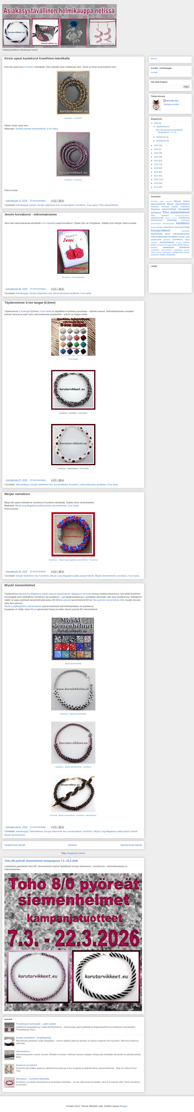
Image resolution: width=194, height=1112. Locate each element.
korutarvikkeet (68, 205)
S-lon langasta (48, 223)
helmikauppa (22, 293)
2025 (156, 145)
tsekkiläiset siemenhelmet (161, 250)
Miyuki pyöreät (63, 600)
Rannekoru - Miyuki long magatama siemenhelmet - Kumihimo (73, 560)
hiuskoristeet (156, 224)
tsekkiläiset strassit (182, 250)
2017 (156, 176)
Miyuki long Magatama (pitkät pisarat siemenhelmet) (40, 505)
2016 (156, 179)
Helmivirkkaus (23, 1051)
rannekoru (122, 576)
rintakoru (154, 242)
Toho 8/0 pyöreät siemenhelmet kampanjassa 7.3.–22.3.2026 (41, 860)
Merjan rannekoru (17, 494)
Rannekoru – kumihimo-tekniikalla (32, 1079)
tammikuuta (161, 141)
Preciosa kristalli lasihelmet (175, 206)
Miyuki (33, 609)
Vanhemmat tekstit (131, 845)
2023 (156, 153)
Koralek (154, 72)
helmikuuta (161, 137)
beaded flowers (171, 218)
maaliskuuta (161, 126)
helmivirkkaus (22, 484)
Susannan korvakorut (26, 1065)
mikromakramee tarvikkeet (66, 293)
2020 (156, 164)
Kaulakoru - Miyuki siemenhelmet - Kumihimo (73, 767)
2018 (156, 172)
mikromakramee (181, 233)
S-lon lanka (52, 129)
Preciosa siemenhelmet (163, 209)
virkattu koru (177, 252)
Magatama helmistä (81, 594)
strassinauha (162, 245)
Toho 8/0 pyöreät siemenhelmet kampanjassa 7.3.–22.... (169, 131)
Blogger (123, 1106)
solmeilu (179, 242)
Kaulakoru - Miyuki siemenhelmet (73, 714)
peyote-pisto (156, 239)
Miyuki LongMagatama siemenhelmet (22, 606)
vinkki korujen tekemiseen (161, 252)
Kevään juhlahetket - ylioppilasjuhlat (33, 1038)
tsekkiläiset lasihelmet (176, 247)
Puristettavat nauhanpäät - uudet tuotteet (36, 1024)
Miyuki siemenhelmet (105, 576)
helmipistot (185, 220)
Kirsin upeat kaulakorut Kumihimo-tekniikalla (37, 58)
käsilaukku (185, 231)
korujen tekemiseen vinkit (168, 227)
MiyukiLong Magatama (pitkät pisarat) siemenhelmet (44, 594)
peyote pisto (184, 237)
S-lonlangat (24, 311)
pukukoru (166, 240)
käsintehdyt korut (160, 233)
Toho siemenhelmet (108, 205)
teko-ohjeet (178, 245)
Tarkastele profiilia (171, 104)
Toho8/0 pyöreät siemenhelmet (30, 129)
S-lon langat (73, 359)
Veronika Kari (172, 101)
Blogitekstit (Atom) (76, 853)
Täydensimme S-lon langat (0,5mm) (29, 302)
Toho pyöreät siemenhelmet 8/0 (107, 600)
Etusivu (72, 845)
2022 (156, 157)
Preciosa (154, 206)
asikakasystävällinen (182, 215)
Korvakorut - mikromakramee (73, 277)
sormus (186, 242)
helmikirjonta (184, 218)
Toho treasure (160, 215)
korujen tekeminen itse (48, 205)
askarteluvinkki (157, 218)
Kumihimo (29, 67)
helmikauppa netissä (26, 205)
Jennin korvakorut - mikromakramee (30, 214)
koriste (153, 227)
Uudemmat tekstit (14, 845)
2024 (156, 149)
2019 (156, 168)
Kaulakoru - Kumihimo (73, 118)
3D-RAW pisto (157, 201)
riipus (187, 239)
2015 (156, 183)
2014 (156, 187)
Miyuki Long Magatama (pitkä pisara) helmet (72, 576)
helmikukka (172, 220)
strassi (153, 245)
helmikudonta (156, 220)
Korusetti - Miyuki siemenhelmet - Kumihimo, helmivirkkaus (73, 815)
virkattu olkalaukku (167, 255)
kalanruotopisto (168, 224)
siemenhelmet (166, 242)
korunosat (184, 227)
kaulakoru (183, 223)
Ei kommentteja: (38, 201)
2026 (156, 123)
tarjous (170, 245)
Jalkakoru (169, 201)
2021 (156, 161)
